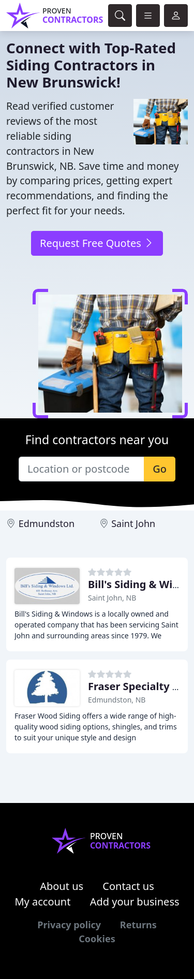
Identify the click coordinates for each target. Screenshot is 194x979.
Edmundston (46, 523)
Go (160, 469)
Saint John (133, 523)
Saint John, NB (112, 598)
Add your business (135, 902)
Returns (138, 924)
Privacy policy (69, 924)
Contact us (128, 886)
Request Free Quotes (97, 243)
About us (61, 886)
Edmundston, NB (116, 700)
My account (42, 902)
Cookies (97, 938)
